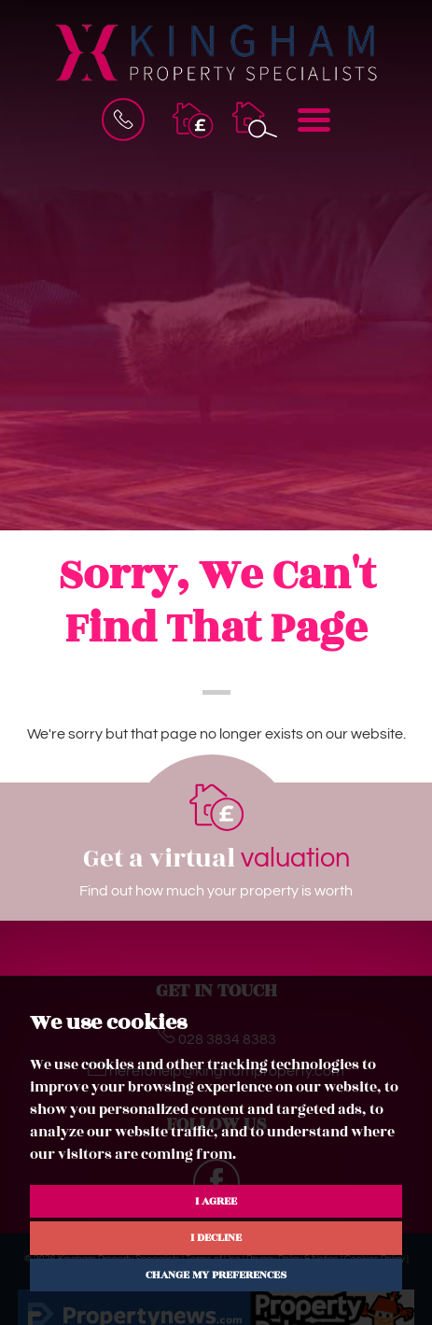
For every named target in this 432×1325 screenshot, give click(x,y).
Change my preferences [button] (216, 1274)
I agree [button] (216, 1200)
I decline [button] (216, 1237)
